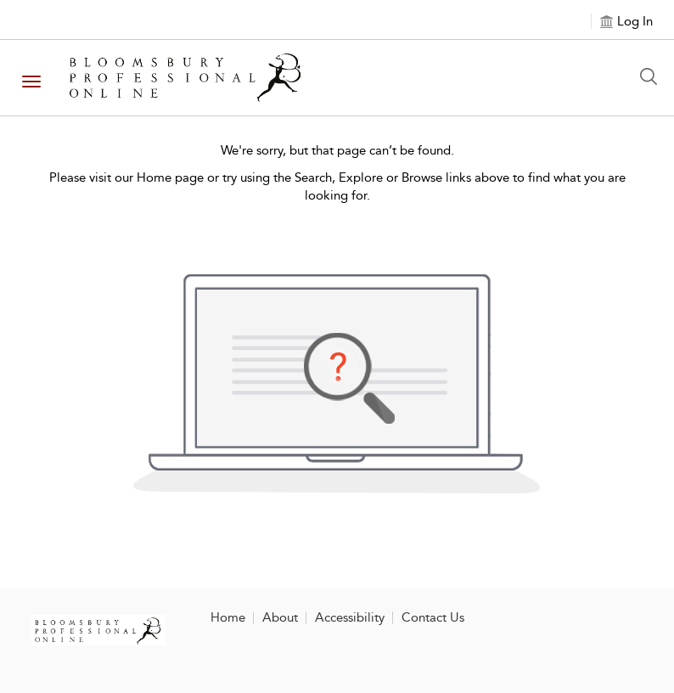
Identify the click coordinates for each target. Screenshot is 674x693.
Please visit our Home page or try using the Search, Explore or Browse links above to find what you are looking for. (337, 186)
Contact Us (433, 617)
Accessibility (350, 617)
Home (228, 617)
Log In (635, 21)
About (280, 617)
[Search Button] (653, 76)
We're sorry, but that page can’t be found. (337, 150)
